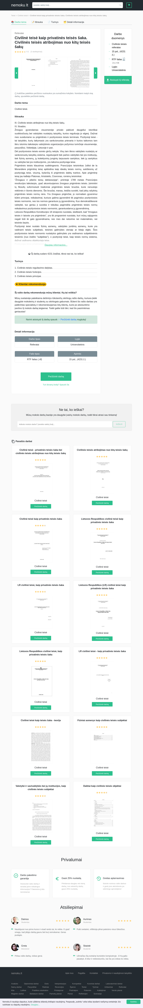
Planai (70, 994)
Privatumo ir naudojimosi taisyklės (117, 973)
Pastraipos (73, 990)
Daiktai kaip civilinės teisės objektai (102, 786)
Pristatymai (58, 990)
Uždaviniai (108, 987)
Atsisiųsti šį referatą (118, 80)
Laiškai (23, 990)
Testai (84, 987)
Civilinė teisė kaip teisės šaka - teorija (41, 720)
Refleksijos (83, 994)
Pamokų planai (56, 994)
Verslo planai (117, 990)
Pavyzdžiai (32, 987)
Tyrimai (95, 987)
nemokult (19, 5)
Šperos (73, 987)
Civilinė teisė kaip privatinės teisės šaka (41, 519)
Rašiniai (45, 987)
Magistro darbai (17, 994)
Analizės (14, 984)
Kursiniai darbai (93, 984)
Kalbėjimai (101, 990)
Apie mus (69, 973)
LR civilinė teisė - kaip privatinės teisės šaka (102, 651)
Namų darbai (16, 987)
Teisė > (14, 15)
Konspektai (76, 984)
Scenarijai (98, 994)
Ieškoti (119, 424)
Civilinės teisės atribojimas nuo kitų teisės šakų (102, 450)
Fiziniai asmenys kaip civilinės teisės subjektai (102, 720)
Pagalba (81, 973)
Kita (12, 990)
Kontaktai (94, 973)
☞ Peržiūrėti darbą (67, 319)
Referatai (34, 344)
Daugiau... (35, 1005)
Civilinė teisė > (23, 15)
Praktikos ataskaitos (40, 990)
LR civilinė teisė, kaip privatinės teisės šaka (41, 585)
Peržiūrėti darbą (56, 376)
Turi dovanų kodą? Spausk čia (56, 385)
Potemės (87, 990)
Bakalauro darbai (36, 994)
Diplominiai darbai (31, 984)
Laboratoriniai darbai (114, 984)
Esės (47, 984)
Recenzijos (59, 987)
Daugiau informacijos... (56, 245)
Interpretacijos (60, 984)
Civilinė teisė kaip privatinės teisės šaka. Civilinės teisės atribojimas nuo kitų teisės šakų (68, 15)
